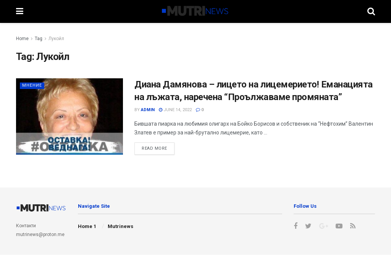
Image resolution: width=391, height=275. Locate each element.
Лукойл (56, 38)
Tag (38, 38)
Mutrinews (120, 226)
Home (22, 38)
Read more (154, 148)
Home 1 (87, 226)
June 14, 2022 (175, 109)
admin (148, 109)
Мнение (32, 85)
